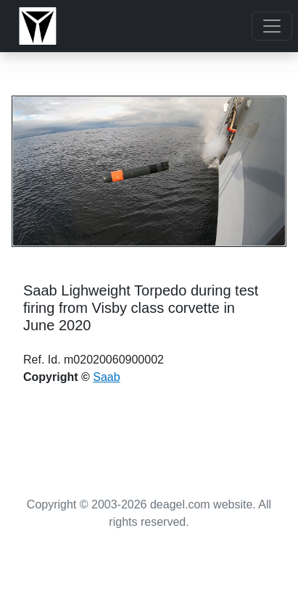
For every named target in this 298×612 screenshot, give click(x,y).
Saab (106, 377)
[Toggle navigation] (272, 26)
